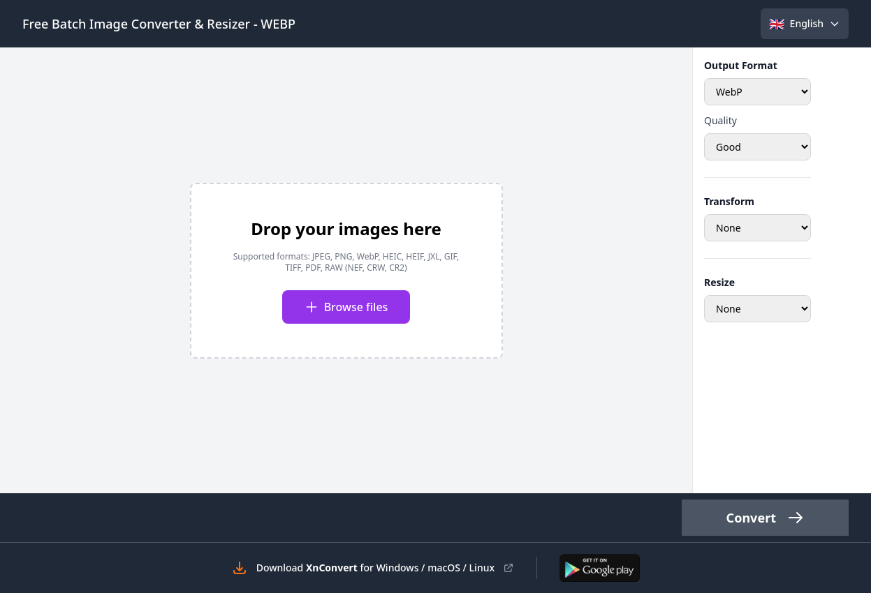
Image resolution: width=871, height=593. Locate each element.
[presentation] (346, 271)
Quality (720, 120)
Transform (729, 201)
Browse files (346, 307)
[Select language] (805, 23)
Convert (765, 517)
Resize (719, 282)
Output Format (740, 65)
